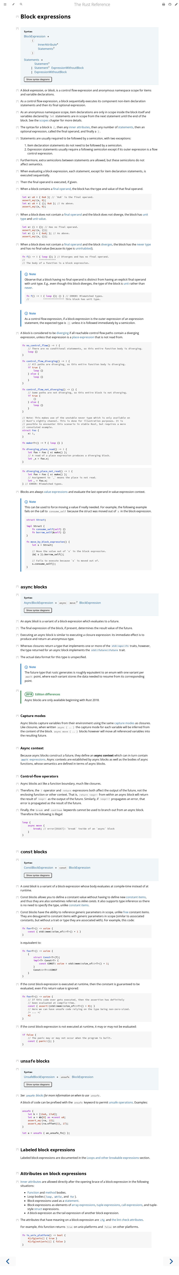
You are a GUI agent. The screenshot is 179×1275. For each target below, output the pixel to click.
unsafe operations (121, 1102)
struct (38, 1209)
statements (125, 127)
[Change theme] (13, 4)
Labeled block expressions (47, 1150)
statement (71, 1201)
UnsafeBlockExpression (39, 1077)
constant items (136, 897)
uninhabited (84, 248)
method (50, 1192)
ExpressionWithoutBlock (67, 68)
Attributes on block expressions (53, 1173)
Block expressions (45, 16)
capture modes (124, 723)
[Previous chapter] (8, 1261)
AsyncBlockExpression (38, 603)
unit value (39, 219)
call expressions (131, 1205)
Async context (32, 748)
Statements (45, 49)
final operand (62, 189)
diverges (106, 244)
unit (126, 283)
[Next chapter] (171, 1261)
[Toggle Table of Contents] (5, 4)
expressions (32, 759)
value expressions (56, 492)
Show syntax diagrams (38, 79)
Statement (41, 64)
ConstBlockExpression (38, 868)
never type (144, 244)
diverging (62, 333)
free (125, 912)
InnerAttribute (47, 44)
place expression (83, 337)
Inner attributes (30, 1182)
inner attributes (79, 127)
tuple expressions (108, 1205)
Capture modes (32, 715)
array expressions (83, 1205)
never (28, 288)
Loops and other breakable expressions (113, 1158)
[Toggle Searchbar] (21, 4)
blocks (33, 587)
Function (33, 1192)
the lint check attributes (127, 1220)
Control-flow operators (39, 776)
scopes (44, 120)
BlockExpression (34, 36)
